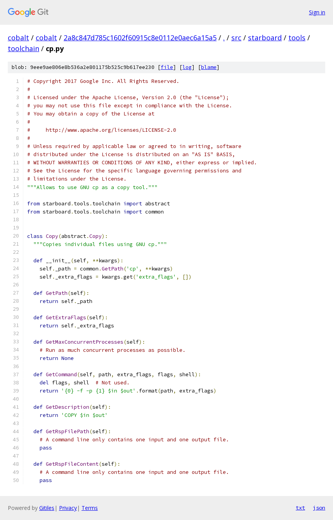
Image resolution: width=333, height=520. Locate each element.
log (187, 67)
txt (300, 507)
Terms (90, 507)
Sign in (317, 12)
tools (296, 37)
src (236, 37)
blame (209, 67)
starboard (265, 37)
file (167, 67)
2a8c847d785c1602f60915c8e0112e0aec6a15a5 (140, 37)
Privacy (68, 507)
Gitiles (46, 507)
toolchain (23, 48)
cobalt (18, 37)
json (319, 507)
